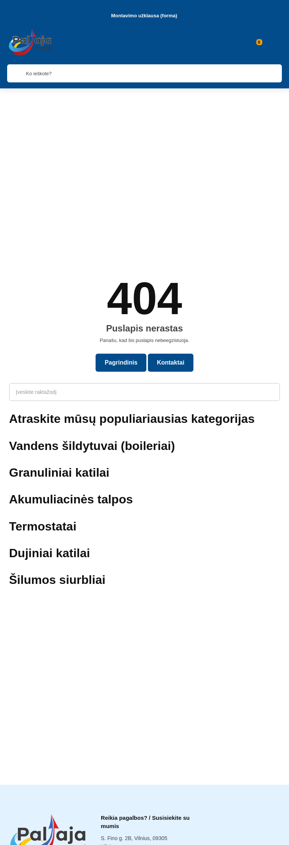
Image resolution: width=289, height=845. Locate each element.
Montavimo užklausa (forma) (144, 15)
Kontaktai (171, 250)
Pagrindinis (121, 250)
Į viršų (241, 835)
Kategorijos (48, 835)
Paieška (144, 835)
